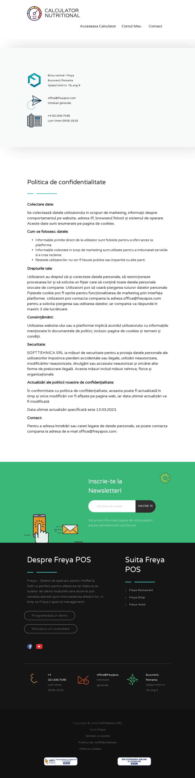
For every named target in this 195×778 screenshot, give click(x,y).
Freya (101, 729)
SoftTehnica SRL (110, 723)
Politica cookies (90, 749)
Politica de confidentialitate (97, 742)
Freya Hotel (137, 604)
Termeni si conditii (97, 736)
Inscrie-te (145, 506)
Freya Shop (137, 597)
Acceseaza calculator (98, 26)
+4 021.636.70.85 (59, 115)
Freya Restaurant (141, 590)
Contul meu (132, 26)
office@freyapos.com (62, 98)
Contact (155, 26)
